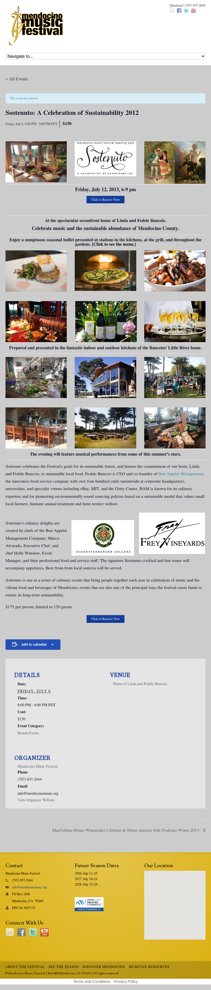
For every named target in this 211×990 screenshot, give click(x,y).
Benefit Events (28, 733)
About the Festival (25, 967)
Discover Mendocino (104, 967)
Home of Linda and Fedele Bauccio (140, 684)
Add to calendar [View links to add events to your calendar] (34, 645)
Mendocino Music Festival (37, 767)
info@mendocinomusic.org (29, 887)
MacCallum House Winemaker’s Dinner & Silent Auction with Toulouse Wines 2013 (126, 830)
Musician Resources (149, 967)
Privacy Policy (126, 981)
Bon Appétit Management (181, 474)
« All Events (16, 79)
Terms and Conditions (91, 981)
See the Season (64, 967)
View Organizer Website (36, 800)
